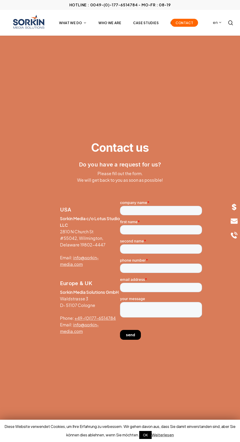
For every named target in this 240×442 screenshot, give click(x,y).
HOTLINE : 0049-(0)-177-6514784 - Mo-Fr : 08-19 (120, 4)
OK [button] (145, 435)
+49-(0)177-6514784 (95, 318)
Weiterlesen (163, 434)
